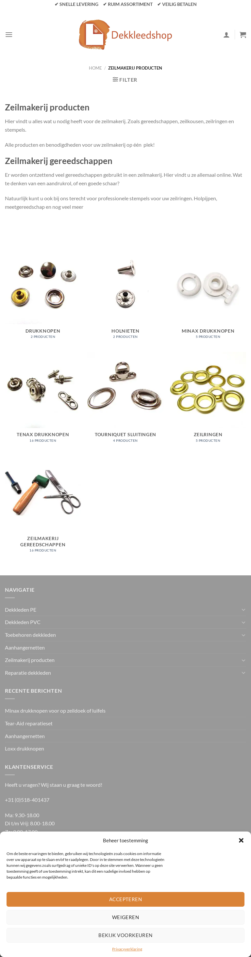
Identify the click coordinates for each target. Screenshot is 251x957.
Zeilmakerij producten (30, 660)
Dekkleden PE (20, 609)
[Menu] (9, 34)
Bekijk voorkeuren (125, 935)
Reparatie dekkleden (28, 672)
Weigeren (125, 917)
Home (95, 68)
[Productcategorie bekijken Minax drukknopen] (208, 296)
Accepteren (125, 899)
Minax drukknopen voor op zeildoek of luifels (55, 710)
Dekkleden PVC (23, 622)
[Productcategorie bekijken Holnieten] (125, 296)
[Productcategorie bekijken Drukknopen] (43, 296)
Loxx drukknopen (24, 748)
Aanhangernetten (25, 647)
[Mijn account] (226, 34)
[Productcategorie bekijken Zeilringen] (208, 400)
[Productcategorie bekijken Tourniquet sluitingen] (125, 400)
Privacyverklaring (127, 949)
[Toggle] (243, 609)
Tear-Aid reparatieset (29, 723)
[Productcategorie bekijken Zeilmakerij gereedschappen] (43, 507)
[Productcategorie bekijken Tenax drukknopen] (43, 400)
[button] (241, 840)
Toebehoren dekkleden (30, 635)
